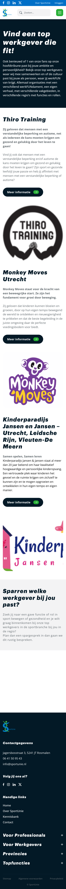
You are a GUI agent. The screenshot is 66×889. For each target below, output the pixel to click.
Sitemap (7, 878)
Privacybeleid (56, 878)
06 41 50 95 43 (12, 758)
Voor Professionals (24, 835)
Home (7, 805)
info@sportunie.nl (14, 764)
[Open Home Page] (7, 12)
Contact (8, 822)
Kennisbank (11, 816)
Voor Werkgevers (22, 845)
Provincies (15, 854)
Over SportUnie (42, 2)
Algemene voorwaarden (30, 878)
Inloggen (59, 2)
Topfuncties (16, 863)
